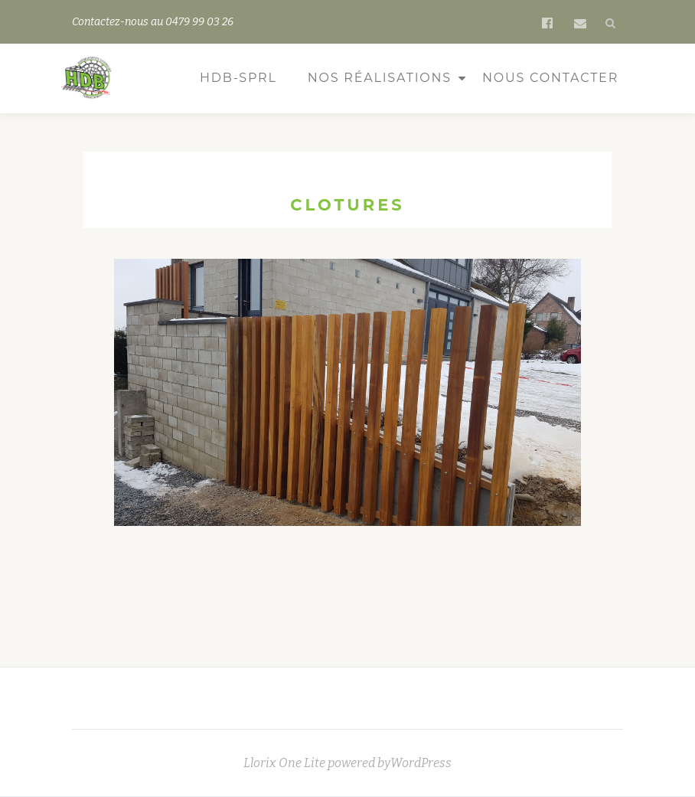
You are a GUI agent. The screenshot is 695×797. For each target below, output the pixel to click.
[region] (347, 409)
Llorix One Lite (285, 763)
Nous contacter (550, 77)
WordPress (421, 763)
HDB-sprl (238, 77)
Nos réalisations (380, 77)
